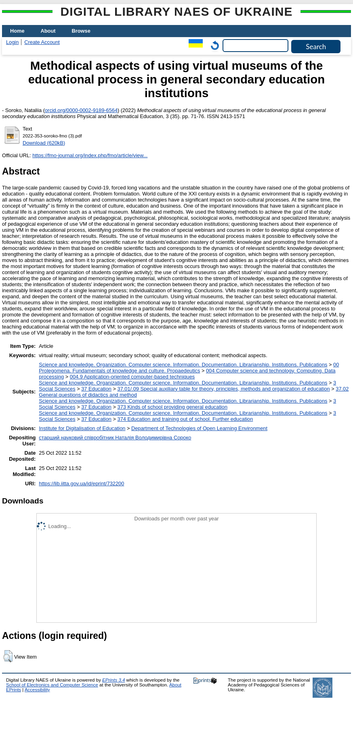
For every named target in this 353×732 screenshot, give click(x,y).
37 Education (96, 389)
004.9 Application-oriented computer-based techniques (132, 377)
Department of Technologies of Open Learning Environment (199, 428)
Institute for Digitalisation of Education (82, 428)
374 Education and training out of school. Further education (185, 419)
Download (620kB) (44, 143)
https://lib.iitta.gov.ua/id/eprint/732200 (81, 483)
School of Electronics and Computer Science (52, 684)
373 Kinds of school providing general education (172, 407)
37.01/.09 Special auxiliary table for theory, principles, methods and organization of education (224, 389)
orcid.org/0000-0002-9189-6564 (81, 110)
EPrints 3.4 (113, 680)
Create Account (42, 42)
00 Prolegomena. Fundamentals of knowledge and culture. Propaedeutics (189, 368)
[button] (8, 656)
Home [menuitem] (17, 31)
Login (12, 42)
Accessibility (37, 689)
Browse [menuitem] (81, 31)
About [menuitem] (48, 31)
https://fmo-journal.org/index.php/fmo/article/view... (89, 155)
